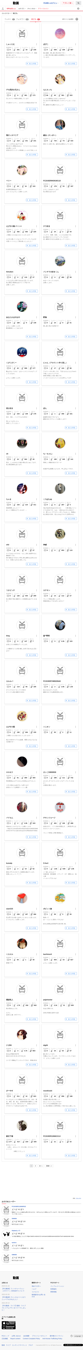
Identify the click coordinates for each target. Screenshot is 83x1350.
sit (7, 454)
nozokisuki (47, 1091)
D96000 (14, 1254)
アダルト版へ (68, 3)
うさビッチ (10, 590)
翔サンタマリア (12, 135)
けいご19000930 (49, 772)
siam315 (9, 909)
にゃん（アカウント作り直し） (55, 363)
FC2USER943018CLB (52, 181)
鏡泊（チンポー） (50, 135)
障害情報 (53, 1292)
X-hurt (45, 863)
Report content (15, 1338)
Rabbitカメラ (16, 1230)
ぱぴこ (45, 44)
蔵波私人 (9, 1000)
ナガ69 (9, 1045)
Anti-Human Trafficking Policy (52, 1338)
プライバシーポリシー (39, 1336)
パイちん (9, 818)
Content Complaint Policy (31, 1338)
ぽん (45, 408)
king (8, 636)
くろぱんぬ (47, 499)
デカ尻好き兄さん (13, 90)
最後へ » (49, 1166)
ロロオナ (9, 772)
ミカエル (9, 954)
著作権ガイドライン (56, 1336)
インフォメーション (57, 1286)
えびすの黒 (10, 727)
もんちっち (47, 90)
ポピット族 (47, 909)
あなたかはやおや (13, 317)
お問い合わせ (16, 1336)
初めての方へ (36, 1286)
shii (7, 545)
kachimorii (47, 954)
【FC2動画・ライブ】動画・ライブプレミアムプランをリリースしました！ (14, 1308)
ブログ (30, 1345)
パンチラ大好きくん (51, 272)
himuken (9, 272)
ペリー (8, 181)
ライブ (8, 1345)
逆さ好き (9, 408)
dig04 (45, 1045)
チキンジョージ (49, 818)
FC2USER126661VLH (52, 1136)
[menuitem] (78, 3)
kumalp (9, 863)
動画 (3, 1345)
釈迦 (45, 317)
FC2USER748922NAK (52, 681)
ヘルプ (34, 1289)
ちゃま (8, 499)
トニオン (46, 727)
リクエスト (35, 1292)
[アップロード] (3, 8)
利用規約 (53, 1289)
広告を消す (78, 1198)
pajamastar (47, 1000)
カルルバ (9, 681)
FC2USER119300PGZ (19, 1206)
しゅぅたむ (10, 44)
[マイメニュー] (78, 8)
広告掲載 (5, 1338)
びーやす (9, 1091)
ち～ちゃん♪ (48, 454)
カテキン (46, 590)
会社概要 (26, 1336)
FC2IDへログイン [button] (51, 3)
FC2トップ (5, 1336)
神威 (45, 545)
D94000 (14, 1218)
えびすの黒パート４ (14, 226)
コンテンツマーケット (19, 1345)
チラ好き (46, 226)
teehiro (14, 1242)
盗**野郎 (46, 636)
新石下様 (9, 1136)
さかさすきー (6, 13)
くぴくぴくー (11, 363)
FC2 (7, 3)
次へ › (41, 1166)
